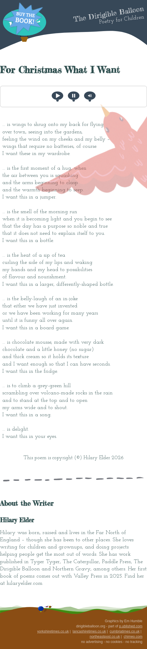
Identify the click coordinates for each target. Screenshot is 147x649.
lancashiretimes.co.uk (89, 631)
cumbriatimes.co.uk (124, 631)
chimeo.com (133, 637)
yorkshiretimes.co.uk (53, 631)
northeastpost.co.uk (105, 637)
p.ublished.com (130, 626)
